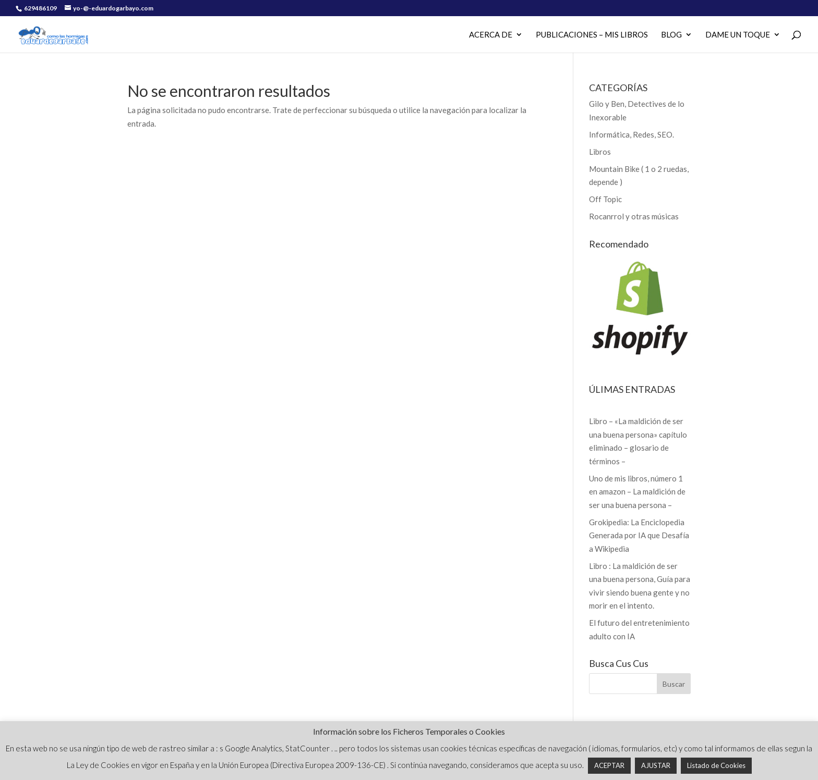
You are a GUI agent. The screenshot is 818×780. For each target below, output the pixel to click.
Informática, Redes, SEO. (631, 134)
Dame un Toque (737, 35)
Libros (600, 151)
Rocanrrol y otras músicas (634, 216)
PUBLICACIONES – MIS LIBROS (592, 35)
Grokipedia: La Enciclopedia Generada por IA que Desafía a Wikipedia (639, 535)
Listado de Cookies (716, 765)
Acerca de (490, 35)
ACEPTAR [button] (609, 765)
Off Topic (605, 199)
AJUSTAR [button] (655, 765)
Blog (671, 35)
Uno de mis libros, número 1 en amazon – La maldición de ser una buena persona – (637, 492)
